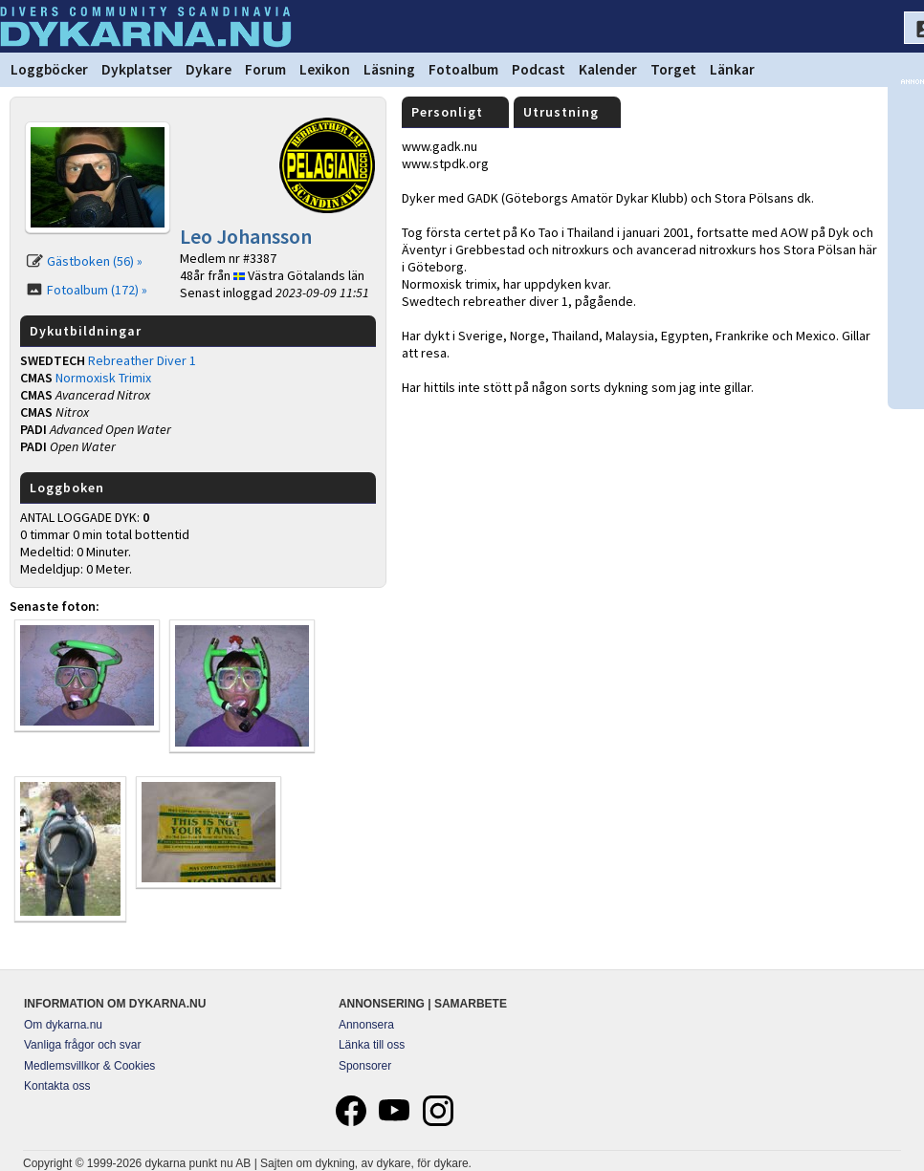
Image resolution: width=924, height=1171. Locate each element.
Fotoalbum (463, 69)
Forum (265, 69)
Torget (673, 69)
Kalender (608, 69)
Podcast (538, 69)
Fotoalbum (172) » (97, 289)
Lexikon (324, 69)
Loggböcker (49, 69)
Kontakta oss (57, 1086)
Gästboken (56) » (95, 261)
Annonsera (366, 1024)
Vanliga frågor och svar (83, 1045)
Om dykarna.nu (63, 1024)
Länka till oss (372, 1045)
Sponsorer (365, 1066)
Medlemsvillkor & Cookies (89, 1066)
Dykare (208, 69)
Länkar (732, 69)
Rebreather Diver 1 (142, 360)
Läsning (389, 69)
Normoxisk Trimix (103, 377)
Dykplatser (136, 69)
